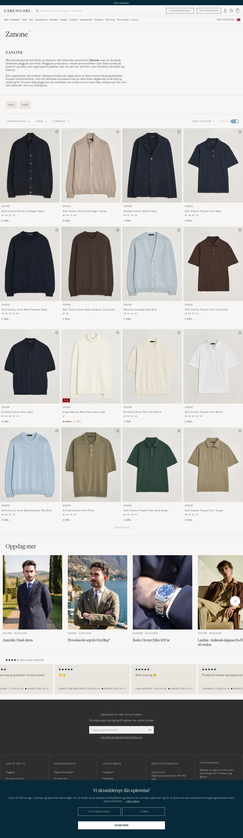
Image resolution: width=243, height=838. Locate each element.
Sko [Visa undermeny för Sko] (31, 19)
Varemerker (86, 19)
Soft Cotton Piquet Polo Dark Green (146, 510)
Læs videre (133, 801)
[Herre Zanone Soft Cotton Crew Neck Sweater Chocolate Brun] (91, 264)
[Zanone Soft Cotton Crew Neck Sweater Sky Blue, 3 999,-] (30, 474)
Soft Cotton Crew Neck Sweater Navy (24, 309)
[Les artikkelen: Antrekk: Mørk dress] (32, 601)
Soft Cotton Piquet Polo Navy (203, 211)
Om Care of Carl (15, 778)
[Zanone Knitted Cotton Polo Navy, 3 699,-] (30, 376)
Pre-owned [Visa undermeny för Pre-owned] (123, 19)
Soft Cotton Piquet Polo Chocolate (206, 309)
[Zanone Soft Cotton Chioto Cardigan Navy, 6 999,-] (30, 175)
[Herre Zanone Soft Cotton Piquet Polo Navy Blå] (213, 165)
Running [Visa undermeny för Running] (110, 19)
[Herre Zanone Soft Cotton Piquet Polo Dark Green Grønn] (152, 464)
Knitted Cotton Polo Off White (142, 412)
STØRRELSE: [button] (60, 121)
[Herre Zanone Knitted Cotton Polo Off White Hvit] (152, 366)
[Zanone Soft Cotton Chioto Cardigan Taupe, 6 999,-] (91, 175)
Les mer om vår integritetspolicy (121, 737)
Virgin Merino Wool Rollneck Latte (84, 412)
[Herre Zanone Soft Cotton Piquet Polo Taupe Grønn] (213, 464)
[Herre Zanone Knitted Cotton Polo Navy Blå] (30, 366)
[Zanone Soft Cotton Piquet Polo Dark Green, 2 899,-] (152, 474)
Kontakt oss (60, 778)
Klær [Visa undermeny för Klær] (24, 19)
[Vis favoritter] (231, 11)
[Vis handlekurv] (237, 10)
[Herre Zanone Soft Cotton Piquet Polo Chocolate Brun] (213, 264)
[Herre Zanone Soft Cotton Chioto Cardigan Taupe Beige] (91, 165)
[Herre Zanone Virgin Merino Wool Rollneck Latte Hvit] (91, 366)
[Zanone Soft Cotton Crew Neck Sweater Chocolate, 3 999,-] (91, 274)
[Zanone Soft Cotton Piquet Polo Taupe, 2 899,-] (213, 474)
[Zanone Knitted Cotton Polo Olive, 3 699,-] (91, 474)
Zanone (5, 206)
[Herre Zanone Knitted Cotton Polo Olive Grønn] (91, 464)
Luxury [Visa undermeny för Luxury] (134, 19)
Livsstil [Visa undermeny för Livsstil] (73, 19)
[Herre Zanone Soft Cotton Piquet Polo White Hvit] (213, 366)
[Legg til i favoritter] (56, 132)
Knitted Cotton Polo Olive (78, 510)
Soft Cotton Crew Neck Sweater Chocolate (89, 309)
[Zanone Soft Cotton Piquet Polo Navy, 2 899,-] (213, 175)
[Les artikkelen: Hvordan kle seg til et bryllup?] (97, 601)
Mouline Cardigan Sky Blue (140, 309)
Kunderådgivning (180, 10)
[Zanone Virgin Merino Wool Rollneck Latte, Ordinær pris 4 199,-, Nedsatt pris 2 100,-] (91, 376)
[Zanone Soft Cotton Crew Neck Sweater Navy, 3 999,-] (30, 274)
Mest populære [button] (204, 121)
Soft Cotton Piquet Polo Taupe (204, 510)
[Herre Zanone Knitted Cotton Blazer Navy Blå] (152, 165)
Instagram (108, 772)
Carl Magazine (226, 19)
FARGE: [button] (41, 121)
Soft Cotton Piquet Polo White (204, 412)
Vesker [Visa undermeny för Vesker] (63, 19)
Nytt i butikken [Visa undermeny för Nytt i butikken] (12, 19)
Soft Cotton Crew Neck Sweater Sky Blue (26, 510)
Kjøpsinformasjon (64, 772)
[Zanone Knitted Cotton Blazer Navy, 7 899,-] (152, 175)
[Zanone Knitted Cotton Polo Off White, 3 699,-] (152, 376)
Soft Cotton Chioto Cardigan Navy (22, 211)
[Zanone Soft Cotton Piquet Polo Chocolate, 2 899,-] (213, 274)
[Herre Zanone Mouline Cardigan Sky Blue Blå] (152, 264)
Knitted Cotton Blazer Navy (140, 211)
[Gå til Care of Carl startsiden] (17, 10)
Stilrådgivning (209, 10)
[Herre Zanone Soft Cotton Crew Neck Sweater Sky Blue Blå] (30, 464)
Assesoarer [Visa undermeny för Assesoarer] (41, 19)
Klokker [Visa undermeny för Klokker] (54, 19)
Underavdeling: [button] (18, 121)
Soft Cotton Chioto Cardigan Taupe (85, 211)
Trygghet (10, 772)
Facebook (108, 778)
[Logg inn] (225, 11)
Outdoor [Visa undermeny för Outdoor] (99, 19)
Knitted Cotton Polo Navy (17, 412)
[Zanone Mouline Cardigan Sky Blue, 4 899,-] (152, 274)
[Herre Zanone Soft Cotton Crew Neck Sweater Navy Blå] (30, 264)
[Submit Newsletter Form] (149, 729)
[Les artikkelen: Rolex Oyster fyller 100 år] (162, 601)
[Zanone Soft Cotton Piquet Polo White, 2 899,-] (213, 376)
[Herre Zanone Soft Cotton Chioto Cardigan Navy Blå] (30, 165)
